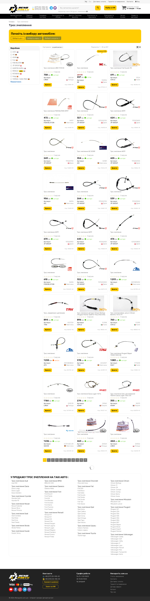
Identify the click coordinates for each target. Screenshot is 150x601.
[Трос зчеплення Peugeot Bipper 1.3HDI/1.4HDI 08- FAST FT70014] (125, 344)
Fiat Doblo (81, 493)
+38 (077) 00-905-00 (52, 576)
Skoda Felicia (16, 528)
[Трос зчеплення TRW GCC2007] (92, 344)
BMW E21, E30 (49, 483)
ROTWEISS (17, 74)
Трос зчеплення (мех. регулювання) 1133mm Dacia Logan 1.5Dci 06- (122, 394)
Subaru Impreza (83, 528)
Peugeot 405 (115, 516)
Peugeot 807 (115, 522)
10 (81, 460)
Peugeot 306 (115, 514)
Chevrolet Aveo (83, 483)
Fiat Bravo (81, 491)
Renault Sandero (50, 532)
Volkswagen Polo (116, 550)
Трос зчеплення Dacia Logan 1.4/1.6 (89, 394)
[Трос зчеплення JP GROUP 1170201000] (125, 182)
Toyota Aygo (82, 535)
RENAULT (19, 71)
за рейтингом (57, 47)
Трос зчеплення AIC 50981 (86, 151)
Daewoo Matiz (49, 488)
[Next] (85, 460)
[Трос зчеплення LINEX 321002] (125, 425)
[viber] (29, 589)
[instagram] (20, 589)
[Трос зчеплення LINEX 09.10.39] (58, 384)
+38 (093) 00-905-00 (52, 579)
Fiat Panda (81, 497)
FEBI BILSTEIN (18, 63)
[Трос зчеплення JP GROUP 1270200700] (92, 101)
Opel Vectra (81, 522)
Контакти (130, 2)
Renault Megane (50, 530)
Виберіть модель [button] (52, 38)
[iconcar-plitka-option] (137, 47)
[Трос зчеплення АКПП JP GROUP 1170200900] (125, 142)
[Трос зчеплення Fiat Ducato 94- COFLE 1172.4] (125, 58)
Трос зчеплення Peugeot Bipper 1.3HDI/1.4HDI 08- (121, 354)
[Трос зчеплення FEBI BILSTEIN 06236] (59, 263)
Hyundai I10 (15, 500)
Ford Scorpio (49, 503)
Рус (90, 2)
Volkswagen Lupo (116, 545)
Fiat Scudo (81, 499)
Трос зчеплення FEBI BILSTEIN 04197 (56, 111)
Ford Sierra (48, 505)
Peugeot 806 (115, 520)
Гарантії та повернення (118, 584)
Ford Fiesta (48, 496)
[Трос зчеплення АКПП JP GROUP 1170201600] (125, 101)
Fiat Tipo (80, 502)
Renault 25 (48, 519)
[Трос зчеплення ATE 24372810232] (125, 263)
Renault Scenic (50, 534)
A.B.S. (15, 52)
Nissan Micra (16, 508)
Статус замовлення (117, 576)
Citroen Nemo (115, 494)
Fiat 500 (80, 488)
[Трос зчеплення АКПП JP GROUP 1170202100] (92, 223)
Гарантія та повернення (116, 2)
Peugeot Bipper (116, 525)
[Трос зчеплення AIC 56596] (58, 182)
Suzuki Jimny (16, 533)
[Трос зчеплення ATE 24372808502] (58, 344)
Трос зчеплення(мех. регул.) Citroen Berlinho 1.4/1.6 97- (122, 314)
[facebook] (15, 589)
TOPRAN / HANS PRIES (21, 79)
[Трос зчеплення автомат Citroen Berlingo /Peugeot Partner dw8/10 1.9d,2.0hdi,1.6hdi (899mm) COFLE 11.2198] (92, 304)
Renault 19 (48, 515)
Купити (48, 85)
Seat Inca (15, 520)
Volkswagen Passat (117, 548)
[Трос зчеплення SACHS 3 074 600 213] (58, 425)
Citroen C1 (114, 485)
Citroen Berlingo (116, 483)
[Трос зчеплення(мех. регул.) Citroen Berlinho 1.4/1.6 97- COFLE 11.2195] (125, 304)
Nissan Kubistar (17, 506)
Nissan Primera (17, 510)
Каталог (113, 589)
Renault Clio (48, 521)
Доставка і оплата (99, 2)
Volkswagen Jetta (117, 541)
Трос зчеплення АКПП (117, 111)
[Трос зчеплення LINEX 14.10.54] (58, 58)
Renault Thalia (49, 537)
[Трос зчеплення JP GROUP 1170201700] (58, 142)
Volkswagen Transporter (119, 552)
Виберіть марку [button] (34, 38)
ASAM (16, 57)
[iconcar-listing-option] (140, 47)
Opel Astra (81, 509)
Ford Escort (48, 494)
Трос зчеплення (82, 68)
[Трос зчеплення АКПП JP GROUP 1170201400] (58, 223)
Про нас (113, 592)
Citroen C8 (114, 487)
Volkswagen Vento (117, 554)
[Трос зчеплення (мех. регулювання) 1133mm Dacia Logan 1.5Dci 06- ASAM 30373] (125, 384)
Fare (15, 60)
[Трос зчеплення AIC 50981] (92, 142)
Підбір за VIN (110, 8)
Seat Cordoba (16, 516)
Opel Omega (82, 518)
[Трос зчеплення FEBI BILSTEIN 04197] (58, 101)
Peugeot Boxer (115, 527)
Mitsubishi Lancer (116, 504)
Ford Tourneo (49, 507)
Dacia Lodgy (16, 488)
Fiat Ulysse (81, 504)
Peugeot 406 (115, 518)
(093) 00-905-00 (41, 9)
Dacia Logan (16, 491)
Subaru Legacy (83, 530)
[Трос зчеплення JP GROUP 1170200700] (92, 182)
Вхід (137, 2)
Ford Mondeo (49, 500)
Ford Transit (48, 509)
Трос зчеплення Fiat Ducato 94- (121, 68)
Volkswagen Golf (116, 539)
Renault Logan (49, 528)
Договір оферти (115, 587)
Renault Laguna (50, 526)
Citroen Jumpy (116, 492)
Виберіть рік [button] (17, 38)
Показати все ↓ (16, 82)
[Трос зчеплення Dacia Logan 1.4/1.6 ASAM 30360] (92, 384)
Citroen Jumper (116, 490)
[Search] (98, 8)
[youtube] (11, 589)
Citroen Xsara (115, 496)
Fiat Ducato (81, 495)
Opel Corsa (81, 516)
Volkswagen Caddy (117, 537)
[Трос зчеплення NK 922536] (92, 58)
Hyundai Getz (16, 498)
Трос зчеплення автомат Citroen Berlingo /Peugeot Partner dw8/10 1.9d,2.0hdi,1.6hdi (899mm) (91, 314)
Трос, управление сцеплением (54, 313)
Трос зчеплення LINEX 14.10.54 (54, 68)
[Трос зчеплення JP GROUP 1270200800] (125, 223)
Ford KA (47, 498)
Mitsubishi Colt (115, 502)
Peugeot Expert (116, 529)
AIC (15, 55)
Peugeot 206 (115, 511)
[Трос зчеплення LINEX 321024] (92, 425)
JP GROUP (17, 65)
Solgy (15, 76)
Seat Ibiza (15, 518)
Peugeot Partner (116, 531)
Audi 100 (14, 483)
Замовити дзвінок (51, 582)
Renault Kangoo (50, 523)
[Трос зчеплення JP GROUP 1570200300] (92, 263)
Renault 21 (48, 517)
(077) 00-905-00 (41, 7)
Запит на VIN (50, 587)
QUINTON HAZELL (19, 68)
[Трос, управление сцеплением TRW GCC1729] (58, 304)
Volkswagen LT (115, 543)
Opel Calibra (82, 511)
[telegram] (25, 589)
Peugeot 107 (115, 509)
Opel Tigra (81, 520)
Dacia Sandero (16, 493)
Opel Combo (82, 514)
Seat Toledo (15, 522)
